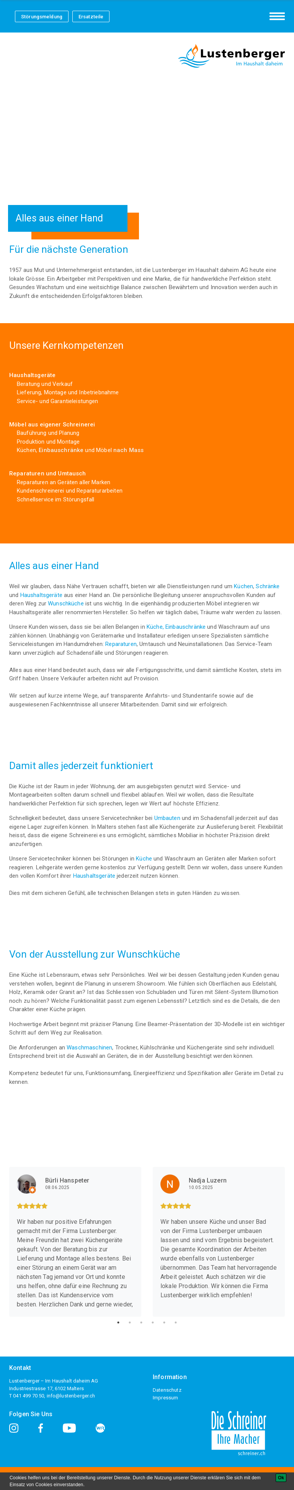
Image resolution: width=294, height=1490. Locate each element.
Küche (145, 858)
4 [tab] (153, 1322)
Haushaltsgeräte (41, 595)
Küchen (243, 586)
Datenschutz (167, 1390)
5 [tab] (164, 1322)
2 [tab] (130, 1322)
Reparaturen (121, 644)
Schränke (267, 586)
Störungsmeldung (41, 17)
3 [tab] (141, 1322)
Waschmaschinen (89, 1047)
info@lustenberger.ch (71, 1396)
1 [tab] (118, 1322)
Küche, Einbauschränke (177, 626)
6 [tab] (176, 1322)
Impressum (165, 1398)
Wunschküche (66, 603)
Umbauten (167, 818)
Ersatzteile (90, 17)
